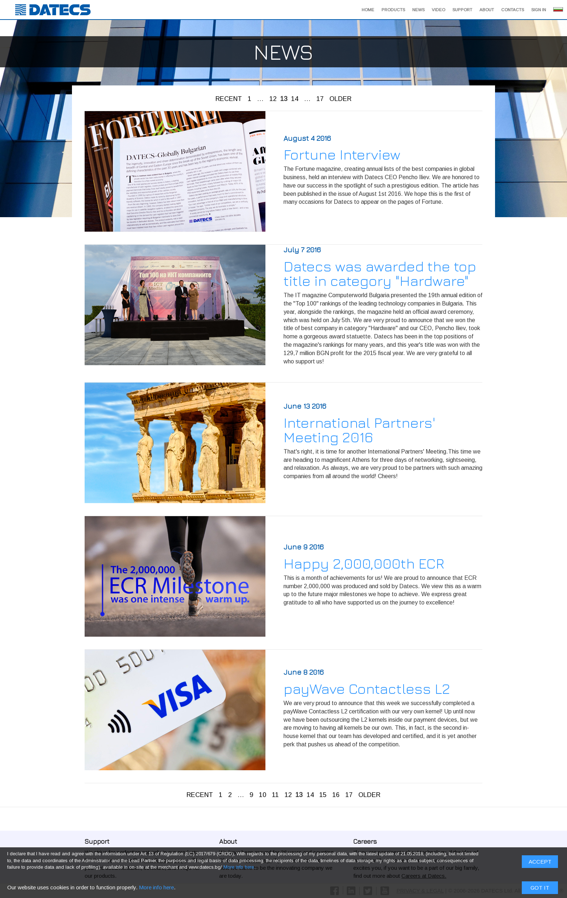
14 (294, 98)
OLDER (340, 98)
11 (275, 794)
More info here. (239, 230)
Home (368, 10)
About (486, 10)
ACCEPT (540, 225)
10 (262, 794)
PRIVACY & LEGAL (420, 891)
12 (273, 98)
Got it (539, 251)
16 (336, 794)
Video (438, 10)
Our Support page (165, 860)
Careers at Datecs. (423, 876)
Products (393, 10)
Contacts (512, 10)
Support (462, 10)
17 (320, 98)
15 (323, 794)
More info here (156, 251)
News (418, 10)
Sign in (538, 10)
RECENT (229, 98)
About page (258, 860)
